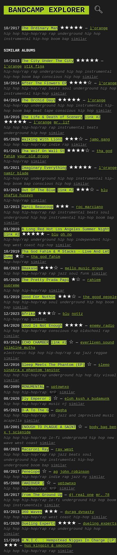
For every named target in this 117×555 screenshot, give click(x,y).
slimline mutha (19, 347)
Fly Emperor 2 (36, 398)
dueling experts (100, 523)
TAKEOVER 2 (33, 483)
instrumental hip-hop (26, 39)
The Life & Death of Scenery (52, 117)
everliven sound (97, 342)
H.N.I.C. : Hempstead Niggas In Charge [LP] (69, 540)
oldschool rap (94, 331)
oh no (66, 234)
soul (66, 88)
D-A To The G (35, 410)
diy (97, 375)
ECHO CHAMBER (35, 342)
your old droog (33, 156)
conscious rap (63, 331)
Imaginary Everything (44, 168)
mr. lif (62, 122)
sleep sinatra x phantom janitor (57, 367)
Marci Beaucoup (37, 207)
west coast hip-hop (33, 245)
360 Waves (32, 512)
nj (64, 404)
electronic (15, 353)
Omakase (29, 268)
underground (16, 465)
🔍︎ (98, 10)
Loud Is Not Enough (42, 325)
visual (109, 375)
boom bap (60, 39)
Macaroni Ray (35, 449)
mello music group (84, 268)
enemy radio (102, 325)
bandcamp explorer (46, 10)
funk (84, 273)
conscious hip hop (61, 77)
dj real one (81, 495)
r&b (52, 415)
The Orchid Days (38, 100)
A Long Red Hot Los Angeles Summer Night (65, 229)
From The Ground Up (42, 495)
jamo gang (100, 139)
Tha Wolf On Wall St (43, 151)
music (54, 404)
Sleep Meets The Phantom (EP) (53, 365)
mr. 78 (103, 495)
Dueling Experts (38, 523)
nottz (77, 314)
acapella (13, 420)
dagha (61, 410)
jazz (62, 273)
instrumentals (27, 505)
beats (54, 88)
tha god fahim (45, 257)
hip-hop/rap (34, 33)
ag (55, 471)
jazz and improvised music (86, 415)
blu (104, 190)
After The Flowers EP (44, 83)
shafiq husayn (18, 195)
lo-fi (54, 438)
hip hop (12, 33)
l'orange (98, 28)
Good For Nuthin (38, 297)
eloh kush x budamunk (87, 398)
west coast (26, 443)
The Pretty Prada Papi (45, 280)
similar (79, 39)
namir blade (16, 173)
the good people (100, 297)
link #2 (93, 117)
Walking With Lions (42, 139)
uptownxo (60, 387)
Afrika (28, 314)
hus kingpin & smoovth (47, 545)
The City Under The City (47, 61)
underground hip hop (79, 33)
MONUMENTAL (33, 387)
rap (52, 33)
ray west (64, 449)
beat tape (43, 111)
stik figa (34, 66)
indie (54, 144)
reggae (100, 353)
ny (84, 477)
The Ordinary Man (40, 28)
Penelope (30, 471)
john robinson (74, 471)
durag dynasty (79, 512)
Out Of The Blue (38, 190)
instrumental (71, 127)
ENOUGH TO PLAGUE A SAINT (49, 427)
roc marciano (89, 207)
